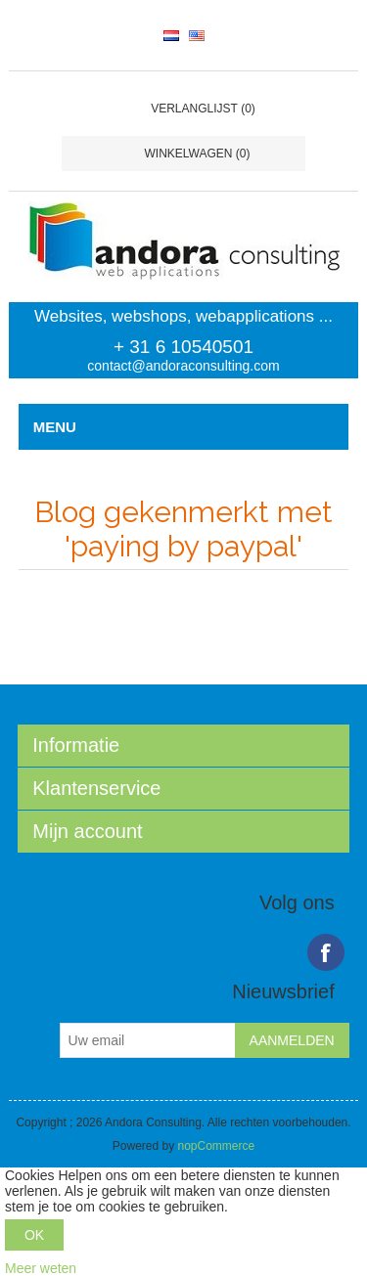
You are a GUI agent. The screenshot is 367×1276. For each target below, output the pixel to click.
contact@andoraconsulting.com (183, 366)
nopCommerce (216, 1146)
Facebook (325, 952)
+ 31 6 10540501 (183, 346)
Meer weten (40, 1268)
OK (34, 1235)
